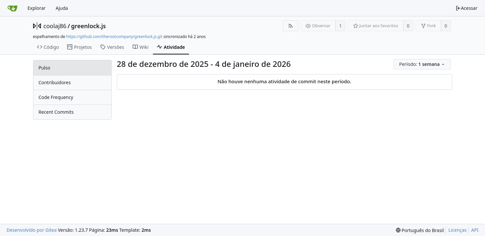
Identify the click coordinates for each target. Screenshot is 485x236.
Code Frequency (56, 97)
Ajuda (62, 8)
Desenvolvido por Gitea (32, 230)
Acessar (466, 8)
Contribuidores (55, 82)
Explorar (37, 8)
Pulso (44, 68)
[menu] (423, 64)
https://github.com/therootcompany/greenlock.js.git (114, 36)
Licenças (457, 230)
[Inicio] (12, 8)
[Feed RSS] (290, 25)
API (474, 230)
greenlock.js (88, 26)
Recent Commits (56, 112)
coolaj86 (55, 26)
